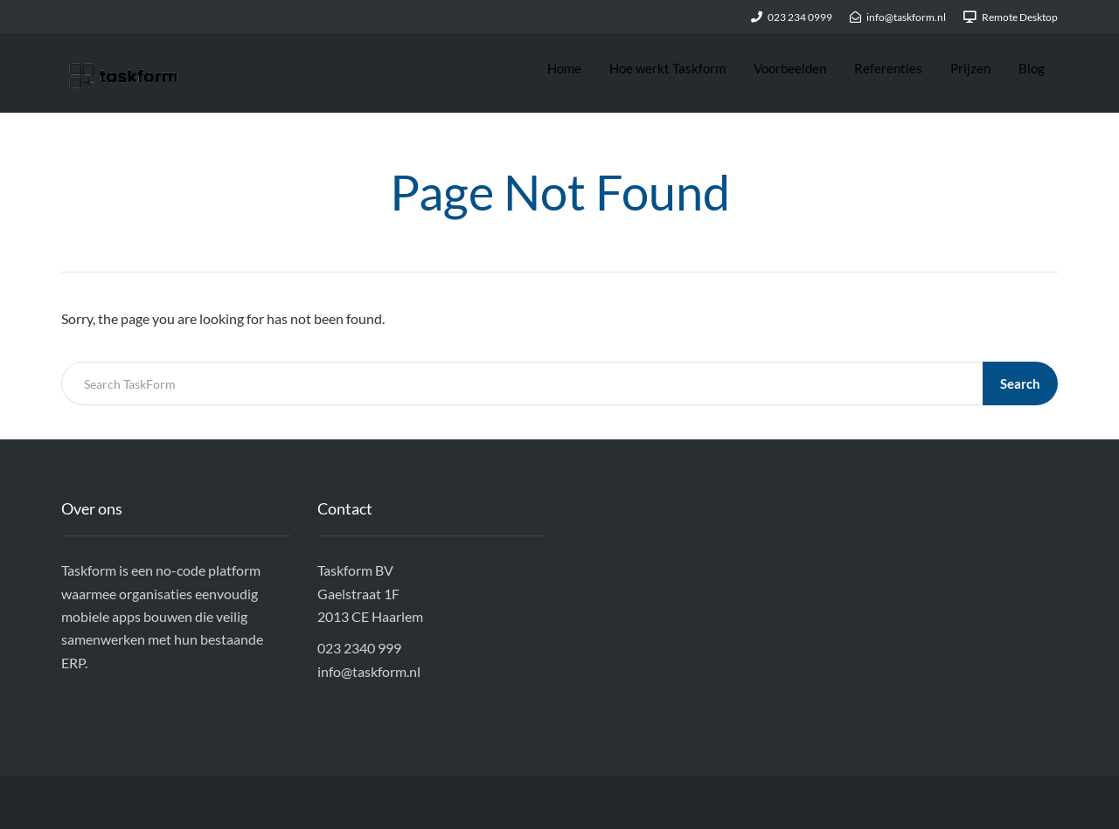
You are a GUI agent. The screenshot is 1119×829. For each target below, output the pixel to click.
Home (564, 68)
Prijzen (970, 68)
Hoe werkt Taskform (667, 68)
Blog (1031, 68)
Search (1020, 383)
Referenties (888, 68)
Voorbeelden (790, 68)
